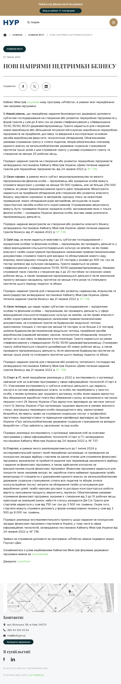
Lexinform (23, 561)
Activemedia (36, 675)
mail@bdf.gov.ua (16, 635)
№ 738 (60, 232)
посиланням (40, 554)
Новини (17, 34)
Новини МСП (36, 34)
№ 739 (92, 169)
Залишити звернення (18, 642)
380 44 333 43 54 (18, 630)
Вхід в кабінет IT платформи (59, 10)
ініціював (33, 102)
